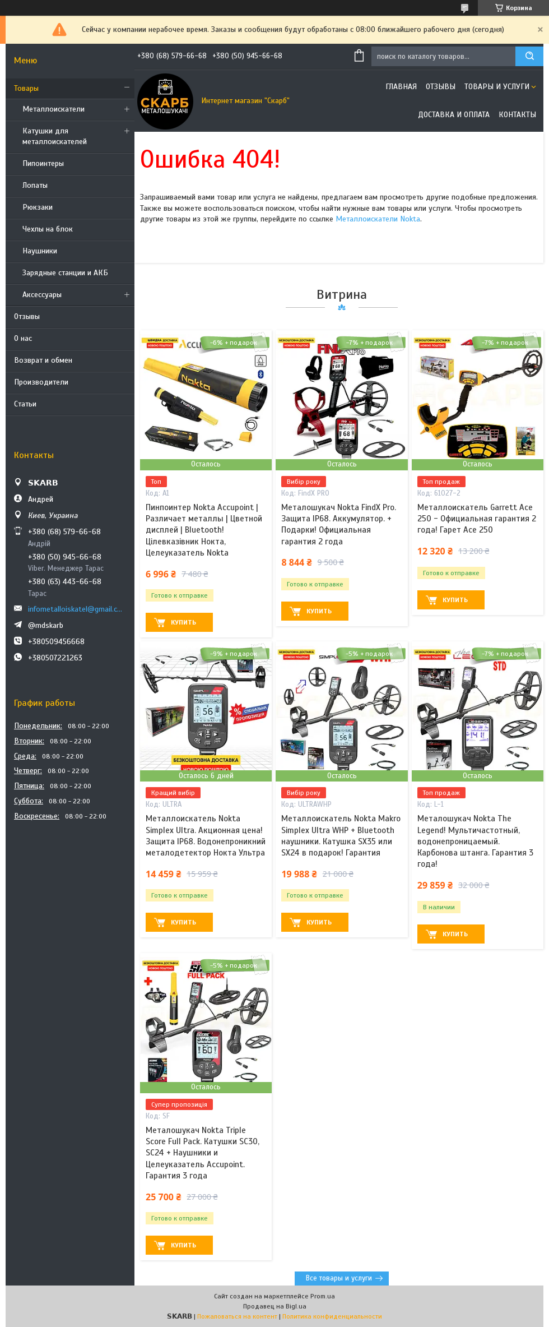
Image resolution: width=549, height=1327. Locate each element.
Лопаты (35, 185)
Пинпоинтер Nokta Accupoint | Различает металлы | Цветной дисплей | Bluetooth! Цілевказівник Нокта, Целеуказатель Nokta (204, 530)
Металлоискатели (53, 109)
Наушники (39, 251)
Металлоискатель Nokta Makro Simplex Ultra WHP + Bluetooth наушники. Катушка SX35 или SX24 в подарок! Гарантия (341, 835)
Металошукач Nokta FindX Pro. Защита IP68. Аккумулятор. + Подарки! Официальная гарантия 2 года (338, 524)
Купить (183, 622)
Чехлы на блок (47, 229)
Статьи (25, 404)
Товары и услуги (496, 86)
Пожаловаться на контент (237, 1316)
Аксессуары (42, 294)
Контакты (517, 114)
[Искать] (529, 56)
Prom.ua (322, 1296)
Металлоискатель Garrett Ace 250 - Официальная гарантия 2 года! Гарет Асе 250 (476, 518)
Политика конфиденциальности (332, 1316)
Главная (401, 86)
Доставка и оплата (454, 114)
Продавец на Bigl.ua (274, 1306)
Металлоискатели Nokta (378, 219)
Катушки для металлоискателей (54, 136)
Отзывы (27, 316)
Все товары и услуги (339, 1278)
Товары (26, 88)
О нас (23, 338)
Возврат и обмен (43, 360)
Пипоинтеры (43, 163)
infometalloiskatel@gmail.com (77, 609)
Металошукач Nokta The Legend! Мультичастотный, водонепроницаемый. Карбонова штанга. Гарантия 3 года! (475, 841)
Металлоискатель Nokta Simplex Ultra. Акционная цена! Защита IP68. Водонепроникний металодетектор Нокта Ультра (206, 835)
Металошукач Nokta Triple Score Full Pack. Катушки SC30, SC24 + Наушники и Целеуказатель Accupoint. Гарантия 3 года (202, 1153)
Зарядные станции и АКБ (65, 273)
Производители (41, 382)
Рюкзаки (37, 207)
